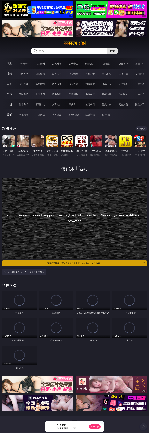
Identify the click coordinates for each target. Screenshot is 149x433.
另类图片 (139, 94)
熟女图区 (123, 94)
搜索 (112, 51)
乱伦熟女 (123, 84)
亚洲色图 (40, 94)
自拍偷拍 (40, 73)
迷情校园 (90, 104)
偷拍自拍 (40, 84)
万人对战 (56, 63)
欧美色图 (56, 94)
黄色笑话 (123, 104)
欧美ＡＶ (56, 73)
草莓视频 (56, 114)
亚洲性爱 (23, 84)
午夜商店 (40, 114)
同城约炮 (23, 114)
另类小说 (106, 104)
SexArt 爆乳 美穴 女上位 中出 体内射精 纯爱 (24, 272)
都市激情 (23, 104)
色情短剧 (106, 114)
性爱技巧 (139, 104)
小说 (9, 104)
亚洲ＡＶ (23, 73)
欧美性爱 (73, 84)
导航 (9, 114)
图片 (9, 94)
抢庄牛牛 (139, 63)
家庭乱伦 (40, 104)
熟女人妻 (90, 73)
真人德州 (40, 63)
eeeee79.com (74, 43)
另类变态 (139, 84)
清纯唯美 (106, 94)
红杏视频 (90, 114)
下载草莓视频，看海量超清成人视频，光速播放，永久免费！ (96, 263)
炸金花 (106, 63)
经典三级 (106, 84)
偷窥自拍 (23, 94)
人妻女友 (56, 104)
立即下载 (95, 426)
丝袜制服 (106, 73)
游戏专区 (73, 63)
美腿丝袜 (90, 94)
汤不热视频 (73, 114)
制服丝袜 (90, 84)
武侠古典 (73, 104)
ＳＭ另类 (139, 73)
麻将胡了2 (90, 63)
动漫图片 (73, 94)
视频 (9, 74)
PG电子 (23, 63)
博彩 (9, 63)
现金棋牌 (123, 63)
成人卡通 (56, 84)
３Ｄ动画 (73, 73)
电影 (9, 84)
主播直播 (123, 73)
